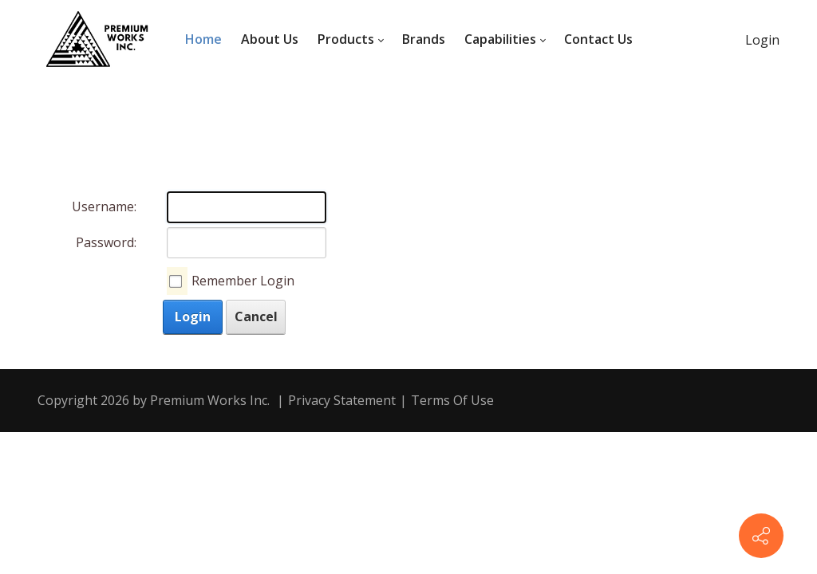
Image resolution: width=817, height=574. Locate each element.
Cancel (256, 316)
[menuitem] (203, 40)
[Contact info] (761, 535)
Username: (104, 206)
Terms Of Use (452, 400)
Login (762, 40)
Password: (106, 242)
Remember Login (242, 280)
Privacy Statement (342, 400)
